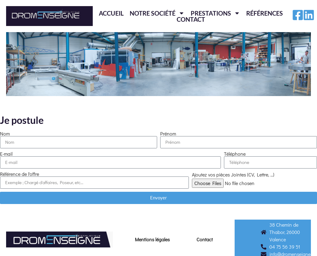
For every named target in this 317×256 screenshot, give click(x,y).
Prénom (168, 133)
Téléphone (235, 153)
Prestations (215, 13)
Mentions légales (152, 239)
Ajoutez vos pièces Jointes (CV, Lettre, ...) (233, 174)
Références (264, 13)
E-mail (6, 153)
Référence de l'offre (19, 174)
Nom (5, 133)
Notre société (157, 13)
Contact (191, 19)
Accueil (111, 13)
